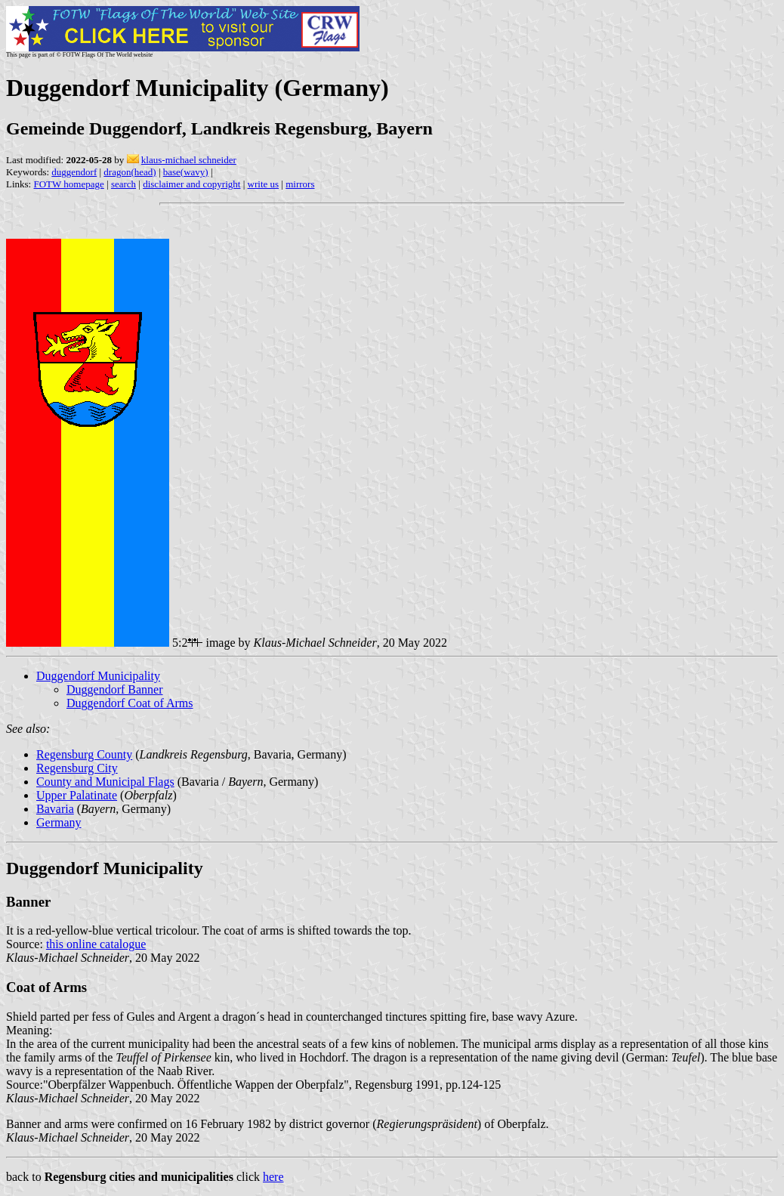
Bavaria (55, 808)
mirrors (300, 184)
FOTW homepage (68, 184)
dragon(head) (129, 172)
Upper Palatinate (76, 795)
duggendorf (74, 172)
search (123, 184)
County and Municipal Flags (105, 781)
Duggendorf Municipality (98, 675)
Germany (59, 822)
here (273, 1176)
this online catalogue (96, 944)
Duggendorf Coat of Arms (129, 703)
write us (263, 184)
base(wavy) (185, 172)
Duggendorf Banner (114, 689)
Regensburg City (77, 768)
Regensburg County (84, 754)
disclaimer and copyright (191, 184)
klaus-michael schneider (188, 159)
